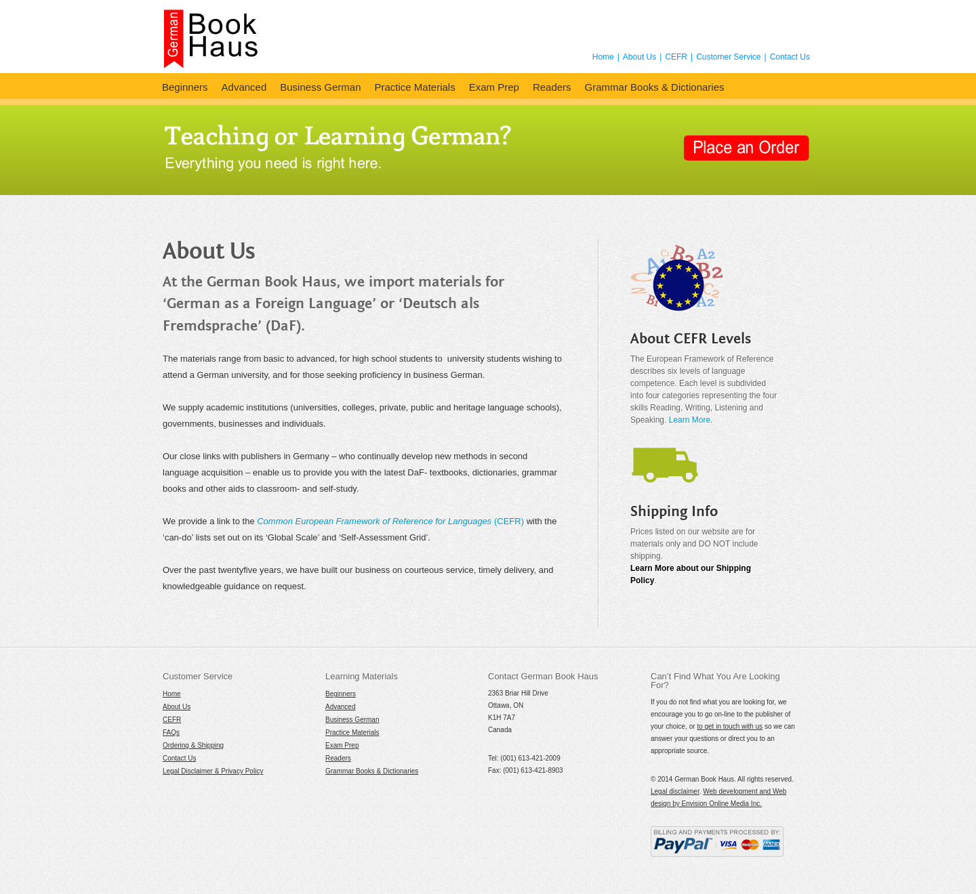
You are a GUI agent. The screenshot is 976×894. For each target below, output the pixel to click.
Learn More (689, 420)
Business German (320, 87)
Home (603, 57)
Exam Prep (494, 87)
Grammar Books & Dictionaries (655, 87)
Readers (552, 87)
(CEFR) (390, 521)
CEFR (676, 57)
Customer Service (728, 57)
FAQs (171, 732)
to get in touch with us (729, 726)
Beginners (185, 87)
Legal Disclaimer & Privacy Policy (213, 771)
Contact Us (790, 57)
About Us (639, 57)
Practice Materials (414, 87)
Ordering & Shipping (193, 745)
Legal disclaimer (675, 791)
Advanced (244, 87)
